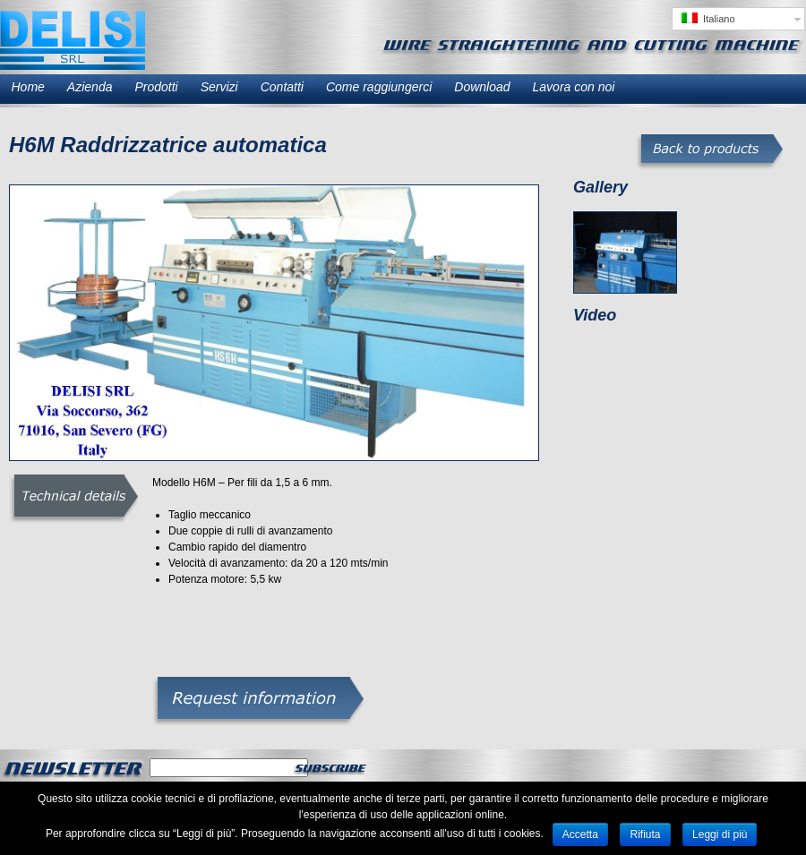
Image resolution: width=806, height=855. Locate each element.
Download (482, 87)
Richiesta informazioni (258, 702)
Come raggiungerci (379, 87)
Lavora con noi (574, 87)
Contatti (282, 87)
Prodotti (155, 87)
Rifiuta (645, 834)
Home (28, 87)
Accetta (580, 834)
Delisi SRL (72, 40)
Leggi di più (719, 834)
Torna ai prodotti (709, 152)
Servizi (219, 87)
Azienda (90, 87)
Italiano (708, 18)
